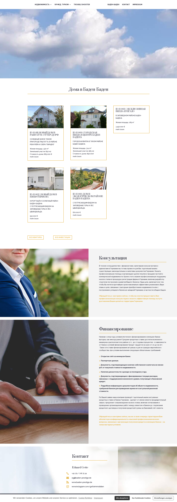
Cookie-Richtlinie (85, 498)
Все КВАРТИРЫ (35, 237)
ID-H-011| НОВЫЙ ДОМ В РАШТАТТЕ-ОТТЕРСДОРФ (44, 133)
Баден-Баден (113, 4)
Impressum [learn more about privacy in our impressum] (98, 498)
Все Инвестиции (62, 237)
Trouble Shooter (82, 4)
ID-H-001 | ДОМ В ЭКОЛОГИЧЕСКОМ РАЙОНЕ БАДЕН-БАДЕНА (88, 196)
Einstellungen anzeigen (163, 498)
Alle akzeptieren (122, 498)
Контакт (126, 4)
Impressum (137, 4)
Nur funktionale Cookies (141, 498)
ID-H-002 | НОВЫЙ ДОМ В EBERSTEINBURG (43, 195)
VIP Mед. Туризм (62, 4)
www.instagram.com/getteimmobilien (88, 486)
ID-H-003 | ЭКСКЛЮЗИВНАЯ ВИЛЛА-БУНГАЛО (131, 110)
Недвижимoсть (42, 4)
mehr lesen (34, 157)
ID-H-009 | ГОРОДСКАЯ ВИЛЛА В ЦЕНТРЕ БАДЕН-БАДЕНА (87, 135)
